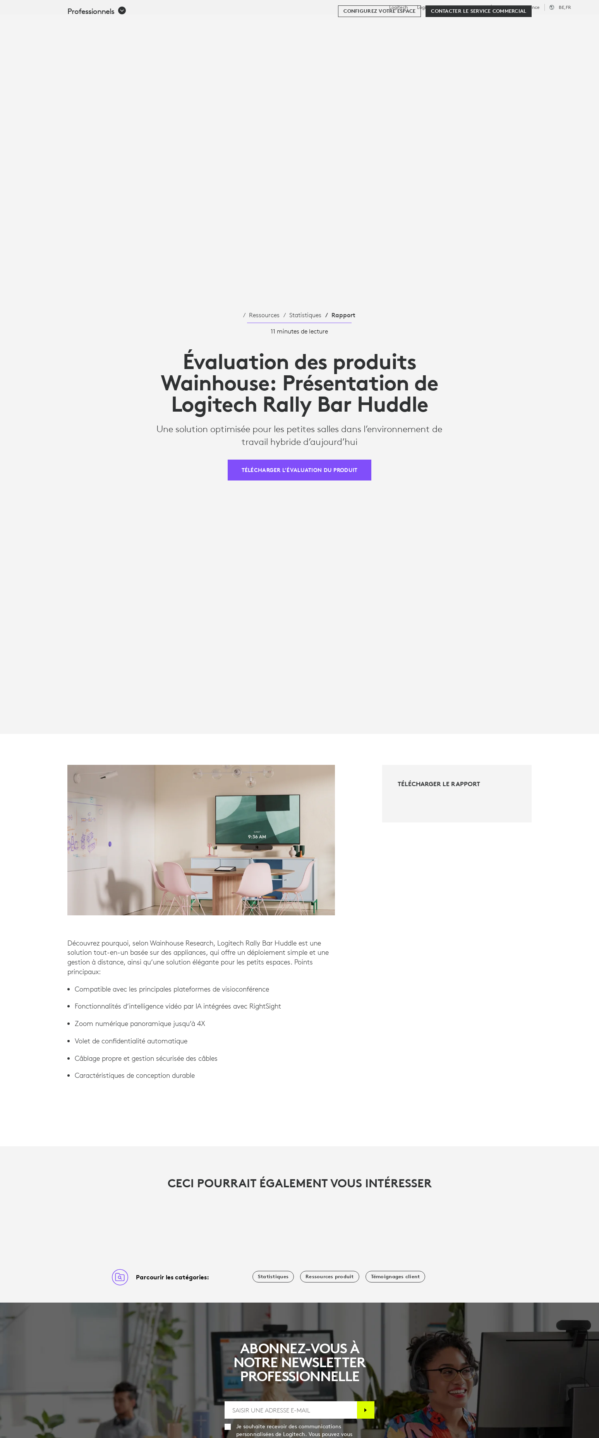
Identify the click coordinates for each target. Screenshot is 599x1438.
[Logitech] (65, 24)
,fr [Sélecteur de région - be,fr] (565, 7)
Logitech (398, 7)
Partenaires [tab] (308, 24)
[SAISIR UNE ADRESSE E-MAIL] (291, 1410)
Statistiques (305, 315)
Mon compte (540, 25)
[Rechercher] (498, 25)
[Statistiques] (273, 1276)
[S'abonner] (365, 1410)
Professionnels (465, 7)
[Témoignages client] (396, 1276)
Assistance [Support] (528, 7)
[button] (97, 47)
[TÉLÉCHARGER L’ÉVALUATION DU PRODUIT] (300, 470)
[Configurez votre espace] (379, 47)
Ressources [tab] (255, 24)
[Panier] (564, 25)
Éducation (500, 7)
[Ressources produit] (329, 1276)
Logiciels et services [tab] (189, 24)
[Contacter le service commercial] (479, 47)
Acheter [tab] (127, 24)
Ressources (264, 315)
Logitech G (428, 7)
